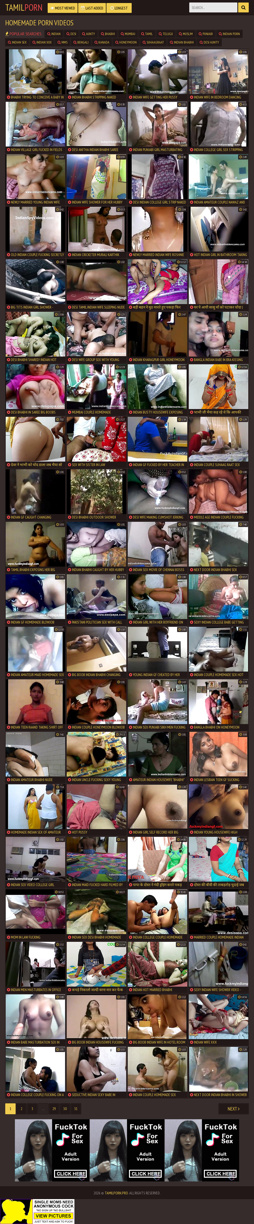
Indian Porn (229, 34)
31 (76, 1108)
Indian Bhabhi (182, 42)
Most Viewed (62, 7)
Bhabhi (108, 34)
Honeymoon (126, 42)
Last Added (92, 7)
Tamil (23, 7)
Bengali (81, 42)
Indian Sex (17, 42)
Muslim (186, 34)
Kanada (102, 42)
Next (234, 1109)
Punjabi (206, 34)
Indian (54, 34)
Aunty (88, 34)
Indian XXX (42, 42)
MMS (62, 42)
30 (65, 1108)
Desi (71, 34)
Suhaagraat (153, 42)
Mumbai (128, 34)
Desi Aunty (209, 42)
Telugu (166, 34)
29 (54, 1108)
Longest (119, 7)
